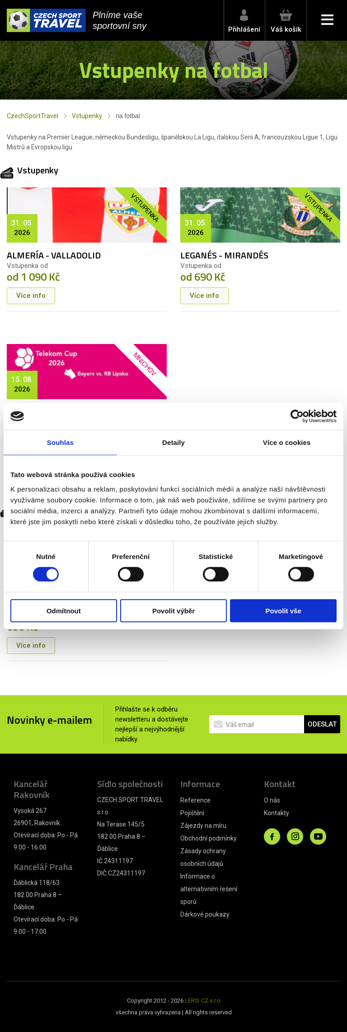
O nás (272, 800)
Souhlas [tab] (60, 442)
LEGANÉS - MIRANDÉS (224, 255)
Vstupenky (87, 115)
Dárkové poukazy (205, 914)
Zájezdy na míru (203, 825)
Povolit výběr (173, 610)
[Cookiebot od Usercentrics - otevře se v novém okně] (297, 416)
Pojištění (192, 813)
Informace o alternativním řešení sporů (208, 889)
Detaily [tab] (173, 442)
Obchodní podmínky (208, 838)
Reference (195, 800)
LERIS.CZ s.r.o (202, 1000)
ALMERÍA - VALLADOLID (54, 255)
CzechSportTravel (32, 115)
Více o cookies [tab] (287, 442)
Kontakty (276, 813)
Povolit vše (283, 610)
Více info (31, 295)
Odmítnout (64, 610)
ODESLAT (322, 724)
